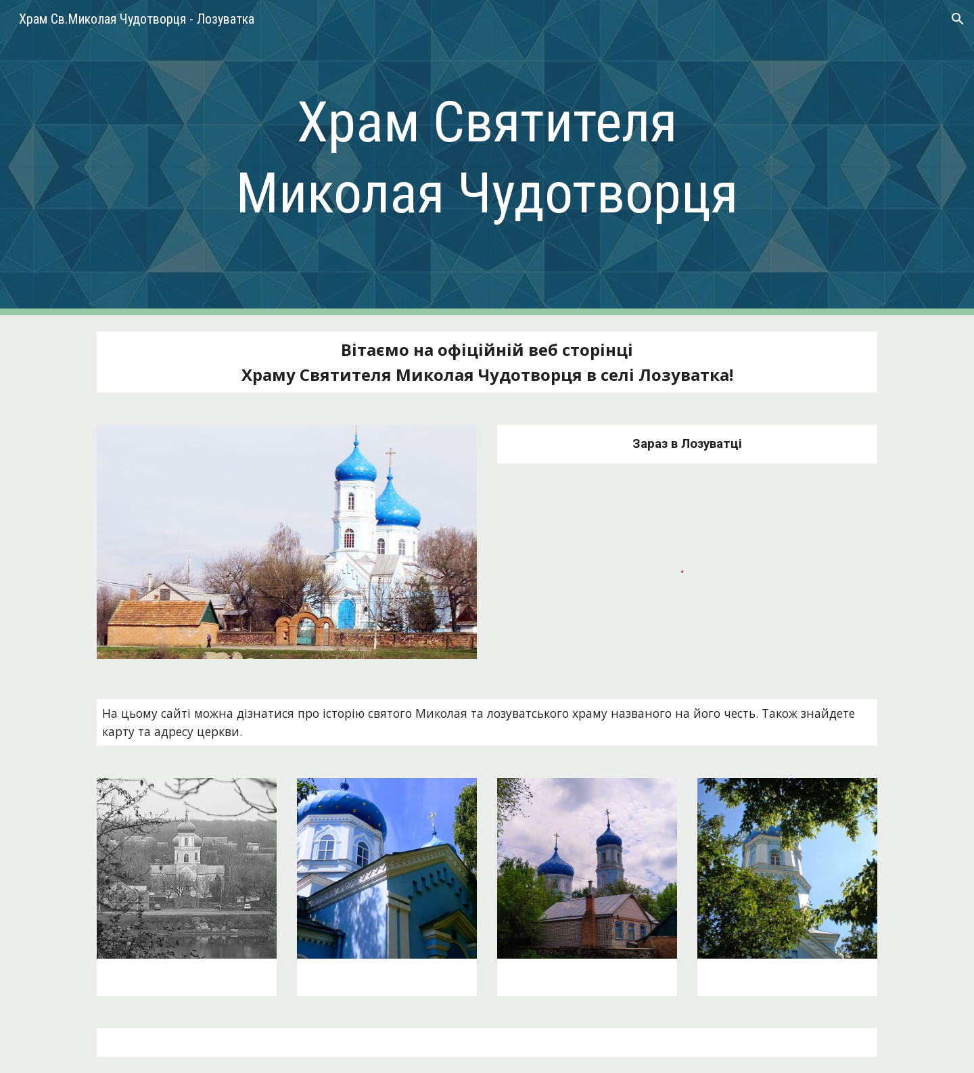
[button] (958, 19)
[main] (487, 157)
